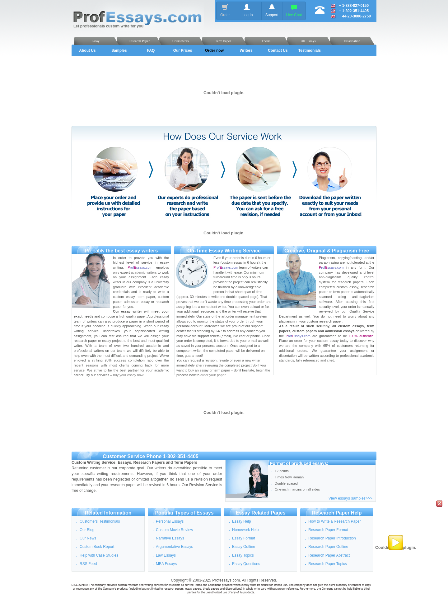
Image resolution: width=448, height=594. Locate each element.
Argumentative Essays (174, 546)
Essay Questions (246, 564)
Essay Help (241, 521)
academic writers (144, 272)
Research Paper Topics (327, 564)
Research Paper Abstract (329, 555)
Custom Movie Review (174, 530)
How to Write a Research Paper (334, 521)
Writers (246, 50)
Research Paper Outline (328, 546)
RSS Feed (88, 564)
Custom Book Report (97, 546)
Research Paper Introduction (332, 538)
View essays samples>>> (350, 498)
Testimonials (309, 50)
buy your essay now (128, 375)
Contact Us (277, 50)
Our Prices (182, 50)
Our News (88, 538)
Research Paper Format (328, 530)
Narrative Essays (170, 538)
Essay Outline (243, 546)
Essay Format (243, 538)
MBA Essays (166, 564)
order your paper (213, 375)
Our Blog (87, 530)
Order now (214, 50)
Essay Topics (243, 555)
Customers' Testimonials (100, 521)
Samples (119, 50)
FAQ (151, 50)
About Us (87, 50)
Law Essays (166, 555)
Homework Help (245, 530)
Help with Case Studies (99, 555)
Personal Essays (170, 521)
